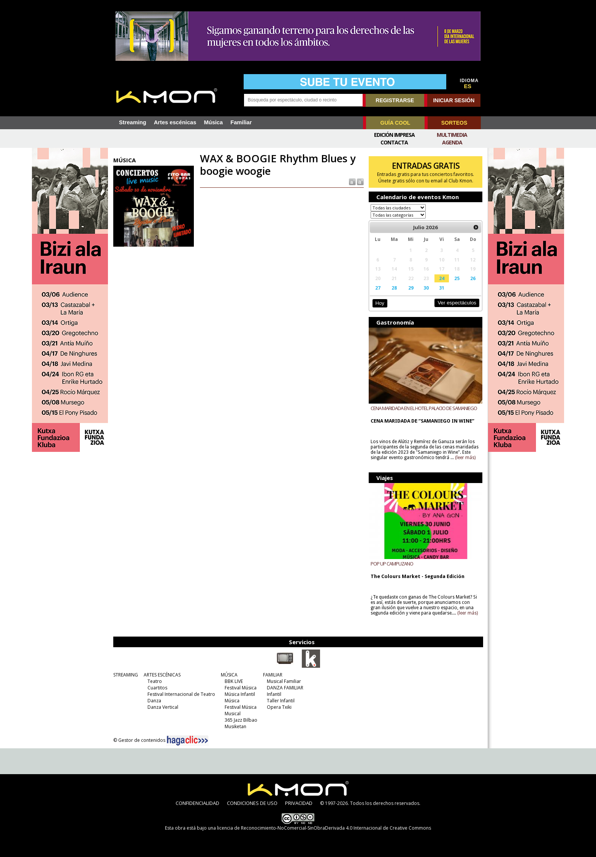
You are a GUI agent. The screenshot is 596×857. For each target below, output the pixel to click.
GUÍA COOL (395, 123)
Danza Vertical (162, 707)
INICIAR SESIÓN (453, 100)
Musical (233, 713)
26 (473, 278)
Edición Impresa (394, 134)
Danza (154, 700)
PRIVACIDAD (298, 803)
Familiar (241, 122)
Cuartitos (157, 687)
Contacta (394, 142)
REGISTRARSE (395, 100)
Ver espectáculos (456, 303)
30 (426, 288)
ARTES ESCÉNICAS (162, 675)
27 (377, 288)
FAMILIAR (272, 675)
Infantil (274, 694)
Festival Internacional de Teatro (181, 694)
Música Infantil (240, 694)
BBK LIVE (234, 681)
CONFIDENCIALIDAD (197, 803)
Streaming (132, 122)
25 (457, 278)
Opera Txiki (279, 707)
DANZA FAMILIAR (285, 687)
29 (411, 288)
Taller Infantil (281, 700)
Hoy (379, 303)
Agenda (452, 142)
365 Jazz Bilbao (241, 720)
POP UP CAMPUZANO (392, 563)
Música (213, 122)
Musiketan (235, 726)
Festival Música (241, 687)
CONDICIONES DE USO (252, 803)
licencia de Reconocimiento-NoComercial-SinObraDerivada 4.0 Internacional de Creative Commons (324, 828)
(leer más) (465, 457)
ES (468, 86)
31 (441, 288)
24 (441, 278)
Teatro (154, 681)
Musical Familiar (284, 681)
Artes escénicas (175, 122)
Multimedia (452, 134)
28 (394, 288)
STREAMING (125, 675)
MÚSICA (229, 675)
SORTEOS (454, 123)
